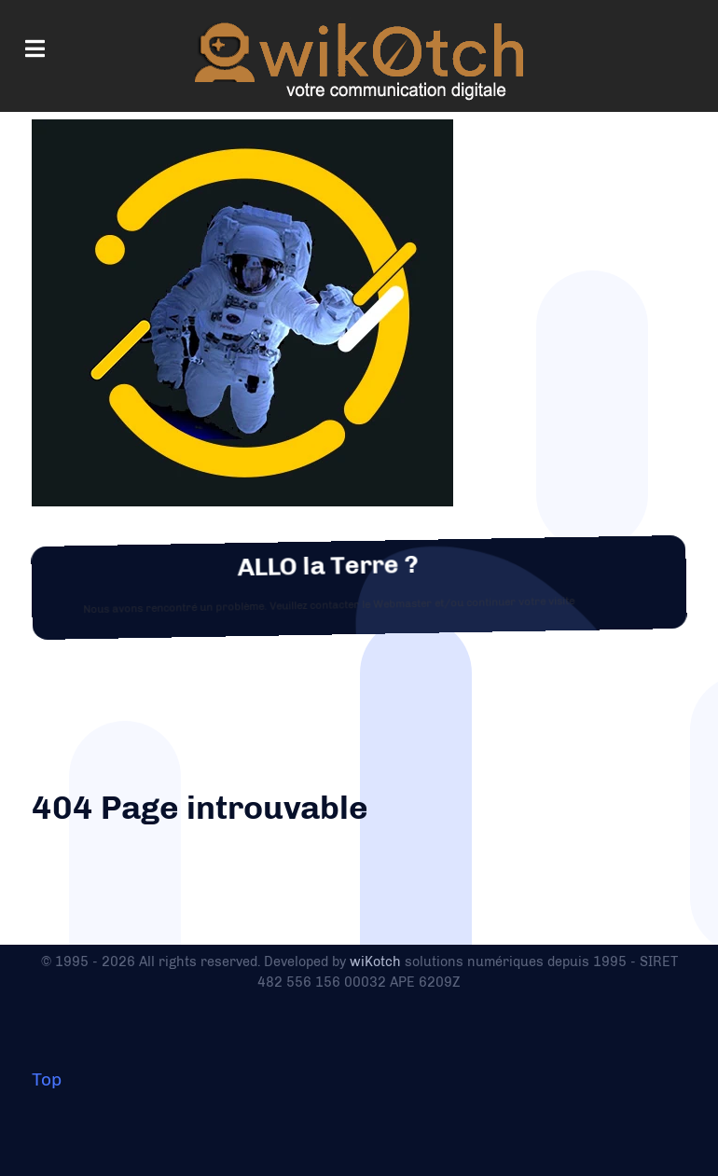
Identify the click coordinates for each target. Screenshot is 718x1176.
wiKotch (375, 961)
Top (47, 1079)
